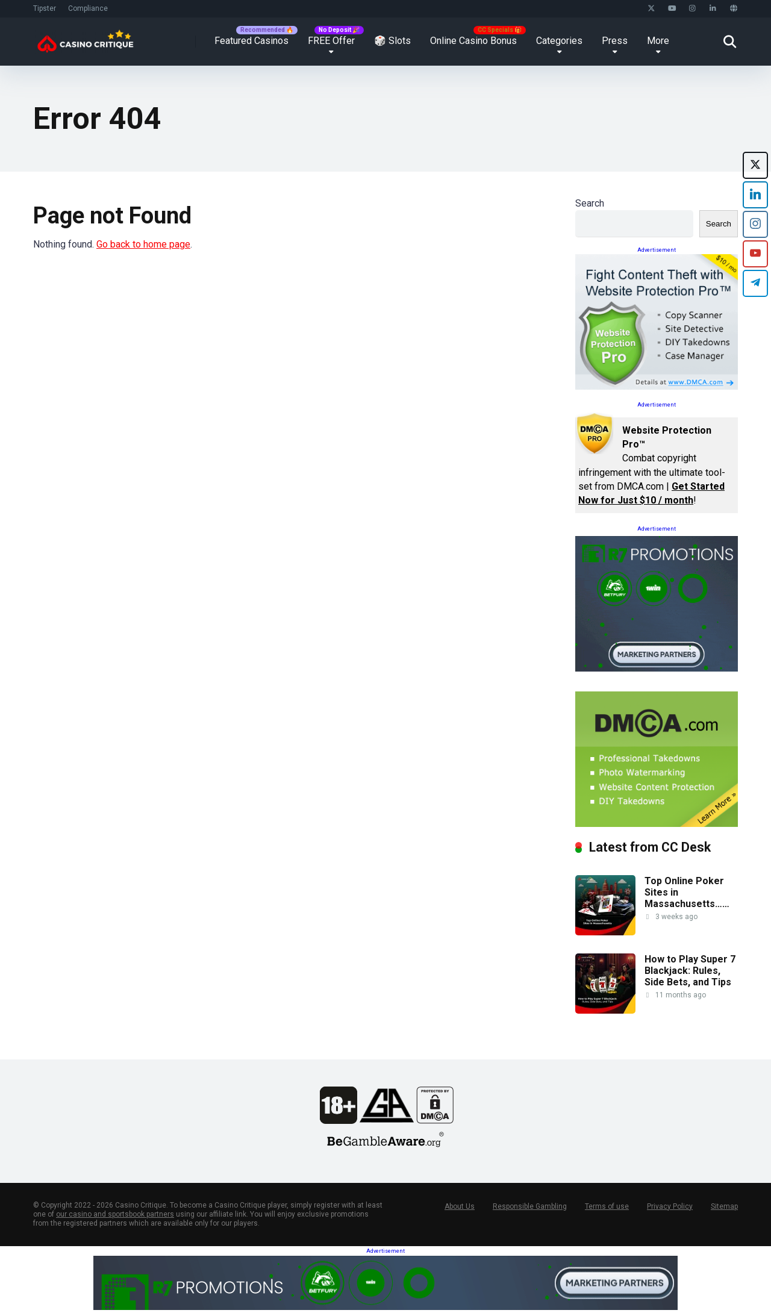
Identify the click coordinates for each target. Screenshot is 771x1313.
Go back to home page (143, 244)
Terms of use (607, 1206)
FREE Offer (331, 40)
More (658, 40)
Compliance (88, 8)
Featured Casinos (251, 40)
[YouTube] (755, 254)
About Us (460, 1206)
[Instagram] (755, 224)
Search (589, 203)
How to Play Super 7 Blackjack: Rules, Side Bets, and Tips (690, 970)
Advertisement (656, 250)
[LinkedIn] (755, 194)
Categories (559, 40)
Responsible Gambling (530, 1206)
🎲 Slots (392, 40)
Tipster (44, 8)
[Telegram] (755, 283)
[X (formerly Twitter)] (755, 165)
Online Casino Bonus (473, 40)
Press (615, 40)
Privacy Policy (670, 1206)
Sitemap (724, 1206)
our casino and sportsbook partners (115, 1214)
